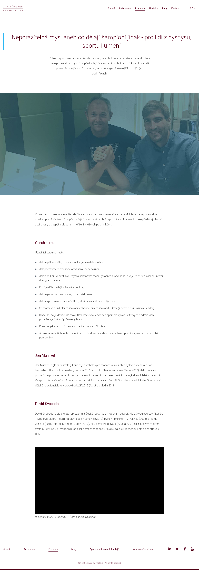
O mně (111, 8)
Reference (125, 8)
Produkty (140, 8)
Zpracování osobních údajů (104, 549)
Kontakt (175, 8)
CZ (191, 8)
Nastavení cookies (143, 549)
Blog (164, 8)
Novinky (153, 8)
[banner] (13, 8)
